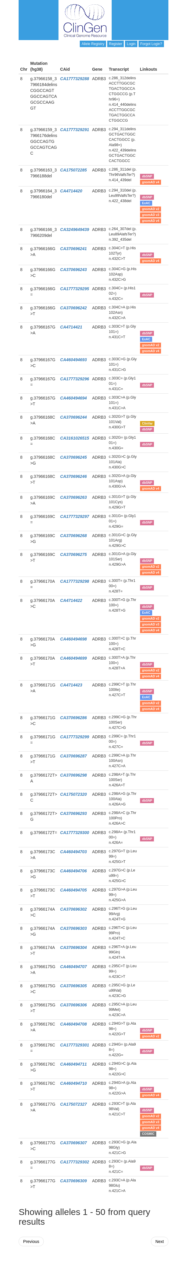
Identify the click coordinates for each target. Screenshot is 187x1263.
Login (131, 44)
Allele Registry (93, 44)
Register (115, 44)
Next (159, 1241)
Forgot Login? (151, 44)
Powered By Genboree (139, 1260)
